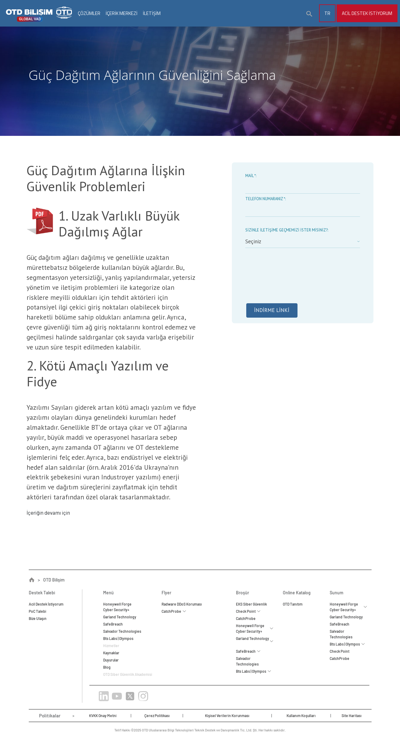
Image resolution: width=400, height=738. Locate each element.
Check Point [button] (248, 611)
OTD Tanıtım (292, 604)
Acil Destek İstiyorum (367, 13)
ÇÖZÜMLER (89, 13)
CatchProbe (246, 618)
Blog (107, 667)
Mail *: (250, 175)
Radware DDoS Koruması (182, 604)
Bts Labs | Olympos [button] (253, 671)
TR (327, 13)
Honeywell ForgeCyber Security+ (117, 607)
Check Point (339, 651)
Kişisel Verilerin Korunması (227, 715)
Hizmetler (111, 645)
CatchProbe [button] (174, 611)
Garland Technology (119, 617)
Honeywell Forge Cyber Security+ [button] (254, 628)
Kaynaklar (111, 653)
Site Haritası (352, 715)
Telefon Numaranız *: (265, 198)
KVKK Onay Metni (103, 715)
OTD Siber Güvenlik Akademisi (127, 674)
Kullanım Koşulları (301, 715)
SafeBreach (113, 624)
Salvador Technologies (122, 631)
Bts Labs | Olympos (118, 638)
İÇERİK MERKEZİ (122, 13)
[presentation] (292, 281)
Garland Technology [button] (254, 641)
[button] (309, 14)
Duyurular (111, 660)
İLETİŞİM (152, 13)
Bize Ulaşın (38, 618)
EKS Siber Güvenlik (251, 604)
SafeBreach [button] (248, 651)
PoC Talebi (37, 611)
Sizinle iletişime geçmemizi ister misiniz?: (286, 230)
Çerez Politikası (157, 715)
